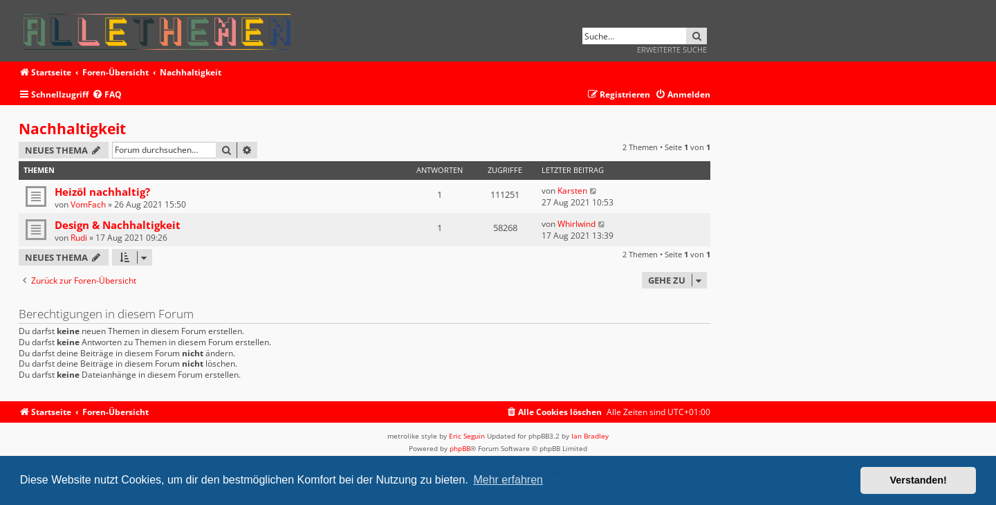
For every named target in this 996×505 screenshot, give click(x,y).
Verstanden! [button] (918, 480)
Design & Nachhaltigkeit (118, 225)
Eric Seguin (467, 436)
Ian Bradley (590, 436)
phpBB (460, 448)
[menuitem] (107, 95)
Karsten (572, 190)
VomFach (88, 204)
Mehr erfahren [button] (508, 480)
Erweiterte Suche (672, 49)
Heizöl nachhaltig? (102, 192)
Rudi (79, 238)
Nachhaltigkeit (72, 128)
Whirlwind (576, 224)
